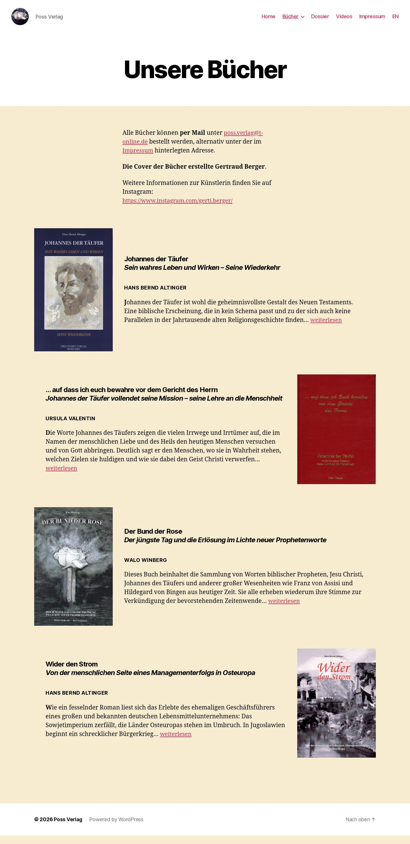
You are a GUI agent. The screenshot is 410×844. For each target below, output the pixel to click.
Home (268, 21)
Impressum (372, 21)
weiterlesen (327, 329)
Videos (344, 21)
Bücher (290, 21)
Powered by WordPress (117, 828)
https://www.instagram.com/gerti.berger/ (180, 209)
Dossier (320, 21)
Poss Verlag (68, 828)
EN (395, 21)
